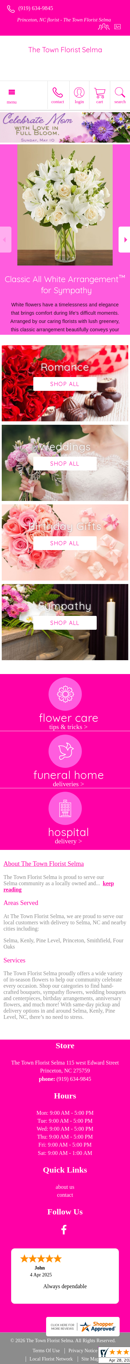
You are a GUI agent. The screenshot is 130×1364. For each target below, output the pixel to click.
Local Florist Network (50, 1359)
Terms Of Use (46, 1350)
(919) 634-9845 (35, 8)
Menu (12, 102)
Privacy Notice (82, 1350)
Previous (5, 240)
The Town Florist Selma (65, 49)
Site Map (90, 1359)
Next (124, 240)
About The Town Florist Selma (43, 863)
